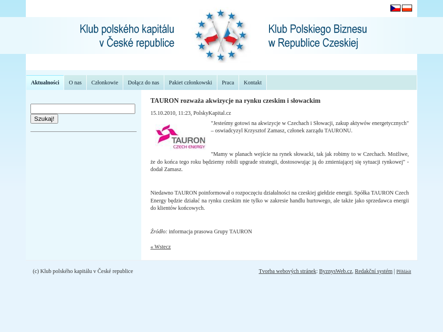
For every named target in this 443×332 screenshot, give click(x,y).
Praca (228, 82)
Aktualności (45, 82)
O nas (75, 82)
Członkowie (104, 82)
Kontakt (253, 82)
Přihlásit (403, 271)
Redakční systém (374, 271)
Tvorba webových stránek (288, 271)
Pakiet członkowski (190, 82)
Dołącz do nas (143, 82)
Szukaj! (44, 118)
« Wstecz (160, 246)
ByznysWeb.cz (335, 271)
